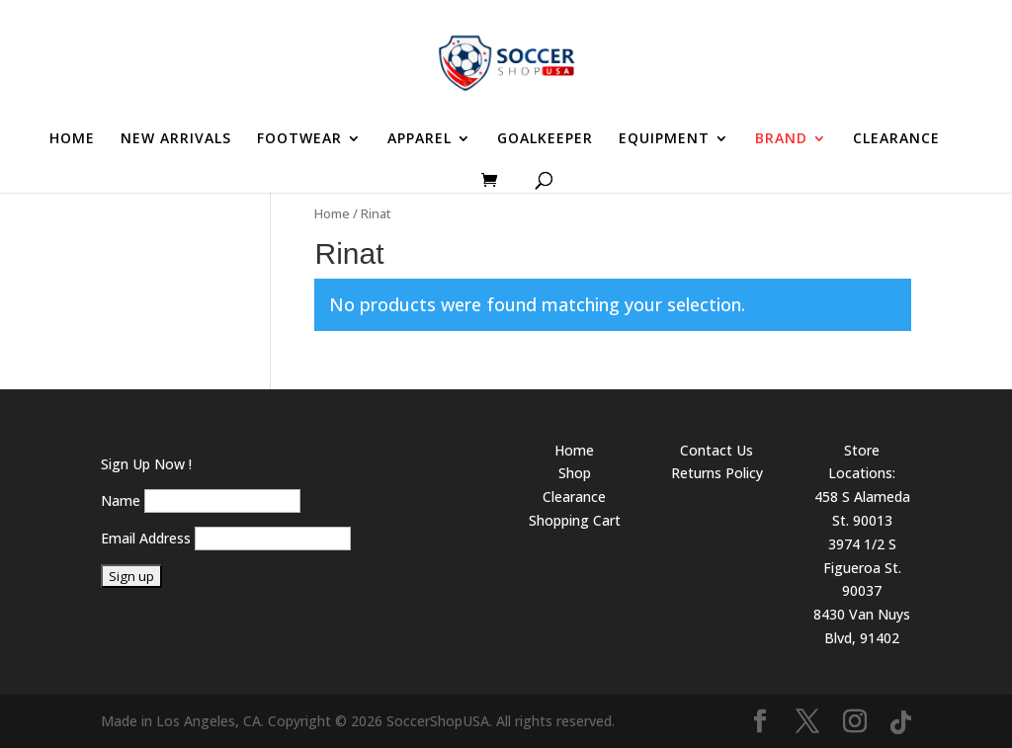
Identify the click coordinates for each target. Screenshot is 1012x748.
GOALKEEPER (545, 139)
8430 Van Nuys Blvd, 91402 (861, 626)
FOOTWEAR (299, 139)
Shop (574, 472)
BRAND (781, 139)
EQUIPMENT (664, 139)
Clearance (574, 496)
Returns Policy (717, 472)
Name (120, 500)
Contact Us (716, 450)
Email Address (146, 538)
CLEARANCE (896, 139)
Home (332, 213)
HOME (72, 139)
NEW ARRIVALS (176, 139)
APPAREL (419, 139)
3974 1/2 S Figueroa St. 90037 (862, 568)
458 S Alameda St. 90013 (862, 508)
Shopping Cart (575, 520)
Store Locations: (861, 462)
